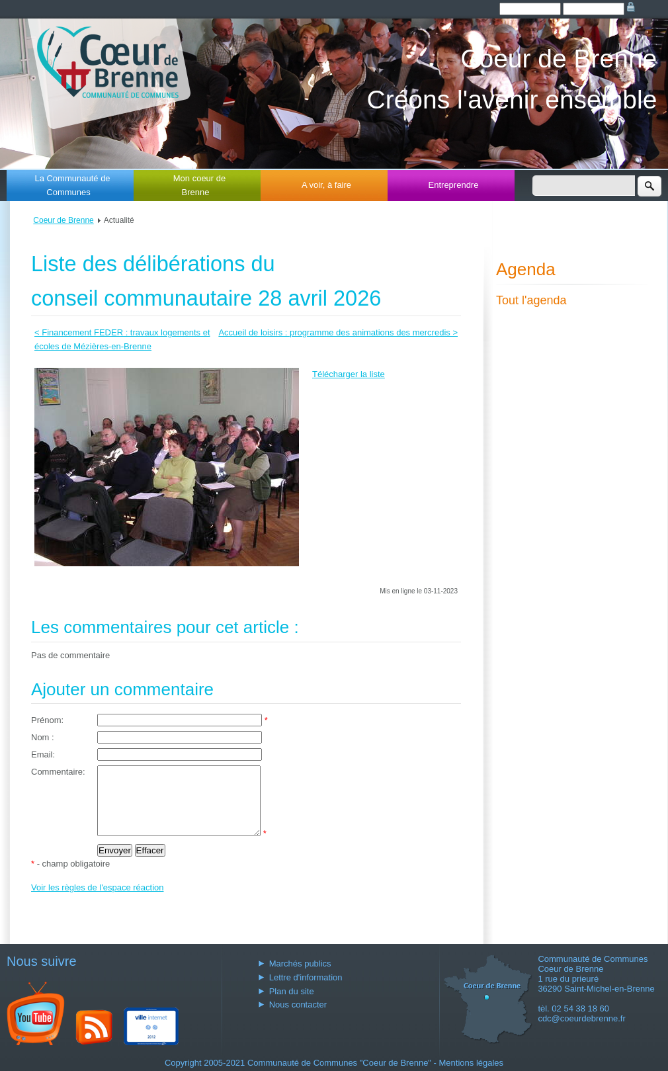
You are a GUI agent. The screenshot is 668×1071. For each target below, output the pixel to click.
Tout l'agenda (531, 300)
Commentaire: (58, 772)
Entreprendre (454, 185)
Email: (43, 754)
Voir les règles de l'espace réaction (97, 901)
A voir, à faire (326, 185)
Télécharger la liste (348, 374)
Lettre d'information (306, 977)
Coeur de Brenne (63, 220)
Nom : (42, 737)
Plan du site (291, 991)
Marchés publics (300, 963)
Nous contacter (298, 1004)
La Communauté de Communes (72, 185)
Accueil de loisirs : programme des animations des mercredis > (338, 332)
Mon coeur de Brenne (199, 185)
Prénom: (47, 720)
